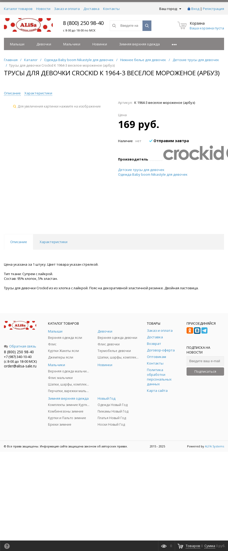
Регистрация (213, 8)
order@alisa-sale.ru (20, 365)
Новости (43, 8)
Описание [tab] (18, 241)
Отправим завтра (169, 140)
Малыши (17, 44)
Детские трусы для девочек (141, 169)
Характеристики (38, 93)
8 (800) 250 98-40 (83, 22)
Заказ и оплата (67, 8)
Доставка (91, 8)
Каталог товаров (18, 8)
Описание (12, 93)
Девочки (43, 44)
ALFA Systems (214, 446)
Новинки (99, 44)
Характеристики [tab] (53, 241)
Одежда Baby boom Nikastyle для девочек (153, 174)
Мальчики (71, 44)
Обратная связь (20, 346)
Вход (195, 8)
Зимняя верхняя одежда (139, 44)
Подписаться (205, 371)
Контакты (111, 8)
